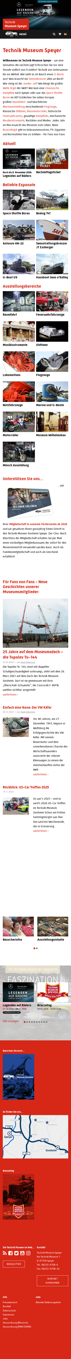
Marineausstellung (14, 106)
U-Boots (59, 74)
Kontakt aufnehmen (52, 1280)
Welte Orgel (9, 88)
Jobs (5, 1318)
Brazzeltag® (10, 129)
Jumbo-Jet (29, 83)
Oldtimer (21, 111)
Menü (23, 34)
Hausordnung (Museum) (15, 1322)
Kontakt (7, 1306)
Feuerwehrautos (12, 116)
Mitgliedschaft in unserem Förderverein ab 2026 (38, 524)
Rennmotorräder (37, 111)
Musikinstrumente (13, 120)
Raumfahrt (19, 102)
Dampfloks (42, 116)
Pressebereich (10, 1302)
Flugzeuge (50, 106)
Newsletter (14, 1264)
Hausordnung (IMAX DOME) (17, 1326)
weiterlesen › (10, 694)
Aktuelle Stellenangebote (48, 1302)
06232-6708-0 (50, 1264)
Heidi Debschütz (28, 662)
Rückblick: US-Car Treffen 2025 (26, 787)
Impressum (8, 1314)
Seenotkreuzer (37, 78)
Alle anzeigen (11, 1021)
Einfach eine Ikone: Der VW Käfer (27, 707)
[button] (34, 948)
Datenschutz (9, 1310)
